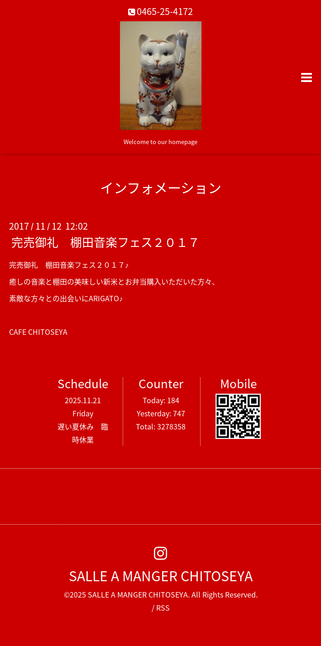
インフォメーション (160, 187)
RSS (163, 607)
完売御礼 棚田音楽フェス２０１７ (105, 242)
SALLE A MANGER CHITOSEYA (161, 575)
